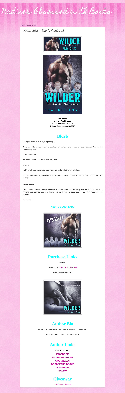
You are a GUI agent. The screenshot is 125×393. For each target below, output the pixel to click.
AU (75, 267)
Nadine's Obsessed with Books (56, 12)
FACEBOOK (62, 354)
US (60, 267)
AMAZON (62, 370)
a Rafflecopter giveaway (63, 384)
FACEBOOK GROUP (62, 357)
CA (70, 267)
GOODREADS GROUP (62, 364)
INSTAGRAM (62, 367)
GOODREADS (62, 361)
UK (65, 267)
